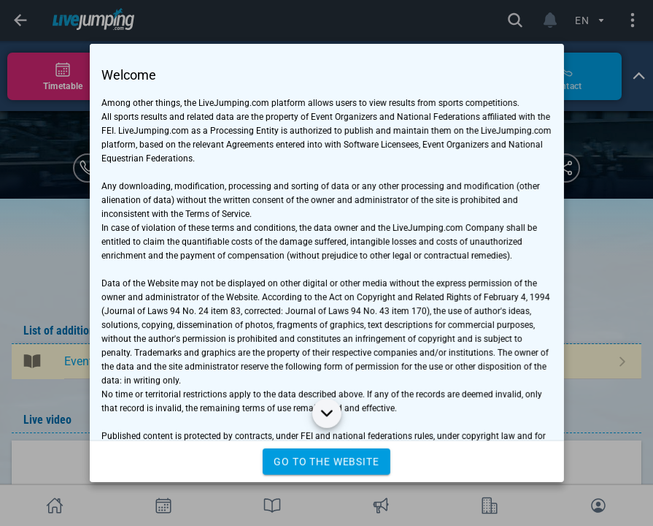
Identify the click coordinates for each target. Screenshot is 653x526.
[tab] (62, 76)
